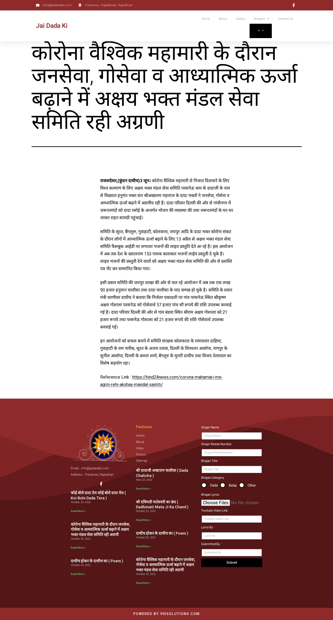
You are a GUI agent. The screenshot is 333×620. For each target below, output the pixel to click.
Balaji (233, 485)
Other (252, 485)
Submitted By (210, 544)
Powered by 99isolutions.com (166, 614)
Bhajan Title (209, 461)
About (223, 18)
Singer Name (210, 427)
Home (206, 18)
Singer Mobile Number (216, 444)
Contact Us (285, 18)
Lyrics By (207, 527)
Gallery (240, 18)
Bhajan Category (212, 477)
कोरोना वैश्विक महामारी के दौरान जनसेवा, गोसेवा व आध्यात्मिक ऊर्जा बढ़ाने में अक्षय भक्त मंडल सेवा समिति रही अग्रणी (100, 531)
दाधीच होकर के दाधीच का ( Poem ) (97, 562)
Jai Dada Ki (52, 25)
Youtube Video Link (214, 510)
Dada (214, 485)
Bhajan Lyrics (210, 494)
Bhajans (261, 18)
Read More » (78, 512)
